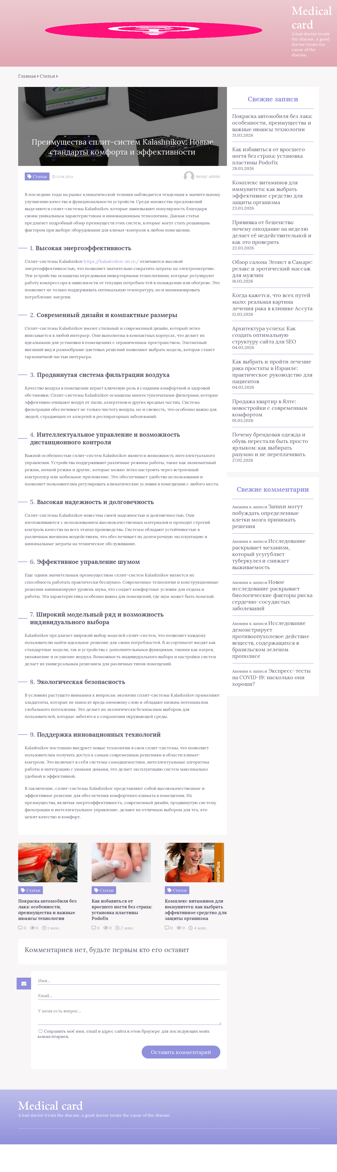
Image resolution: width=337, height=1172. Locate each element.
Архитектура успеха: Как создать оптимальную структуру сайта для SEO (264, 335)
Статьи (47, 76)
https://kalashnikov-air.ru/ (111, 268)
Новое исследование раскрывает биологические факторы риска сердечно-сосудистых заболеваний (272, 595)
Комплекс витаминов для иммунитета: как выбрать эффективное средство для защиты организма (267, 192)
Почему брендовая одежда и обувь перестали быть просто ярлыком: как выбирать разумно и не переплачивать (270, 444)
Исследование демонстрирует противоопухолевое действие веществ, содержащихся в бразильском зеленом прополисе (270, 639)
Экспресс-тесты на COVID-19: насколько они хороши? (271, 677)
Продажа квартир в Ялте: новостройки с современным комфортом (269, 408)
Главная (27, 76)
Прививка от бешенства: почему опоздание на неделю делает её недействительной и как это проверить (271, 232)
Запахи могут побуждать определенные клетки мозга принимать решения (267, 516)
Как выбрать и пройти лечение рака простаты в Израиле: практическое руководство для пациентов (272, 371)
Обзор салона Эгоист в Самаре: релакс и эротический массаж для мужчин (272, 269)
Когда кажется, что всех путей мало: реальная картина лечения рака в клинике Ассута (272, 302)
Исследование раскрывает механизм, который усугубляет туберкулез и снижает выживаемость (268, 554)
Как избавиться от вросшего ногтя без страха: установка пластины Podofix (268, 156)
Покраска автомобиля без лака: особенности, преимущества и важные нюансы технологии (272, 123)
